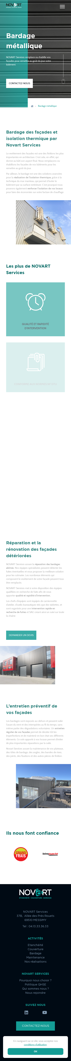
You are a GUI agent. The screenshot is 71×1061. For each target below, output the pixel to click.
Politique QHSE (35, 984)
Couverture (35, 949)
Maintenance (35, 957)
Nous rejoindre (35, 993)
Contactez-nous (19, 83)
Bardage (35, 953)
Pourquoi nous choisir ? (35, 980)
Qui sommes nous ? (35, 988)
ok (35, 1051)
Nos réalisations (35, 961)
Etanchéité (35, 945)
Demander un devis (21, 635)
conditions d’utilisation (35, 1044)
